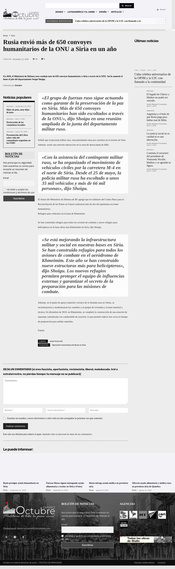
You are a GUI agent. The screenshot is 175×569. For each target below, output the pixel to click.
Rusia (5, 35)
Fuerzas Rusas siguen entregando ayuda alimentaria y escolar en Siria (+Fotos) (65, 486)
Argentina (150, 107)
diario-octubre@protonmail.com (33, 531)
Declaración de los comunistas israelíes (15, 123)
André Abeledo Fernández (157, 100)
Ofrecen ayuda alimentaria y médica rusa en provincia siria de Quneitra (150, 486)
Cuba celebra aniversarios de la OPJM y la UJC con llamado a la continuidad (151, 76)
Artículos (9, 106)
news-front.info (56, 341)
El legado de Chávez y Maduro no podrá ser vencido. (157, 94)
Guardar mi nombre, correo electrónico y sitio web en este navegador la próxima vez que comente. (55, 418)
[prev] (158, 21)
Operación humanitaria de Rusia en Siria (69, 345)
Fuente (41, 330)
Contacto (162, 566)
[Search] (126, 5)
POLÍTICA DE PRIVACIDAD (50, 566)
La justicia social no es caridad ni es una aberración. (157, 131)
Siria (13, 35)
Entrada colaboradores (144, 566)
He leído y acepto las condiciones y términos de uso (18, 191)
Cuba (136, 70)
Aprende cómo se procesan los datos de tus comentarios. (67, 434)
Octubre (18, 85)
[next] (163, 21)
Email (6, 177)
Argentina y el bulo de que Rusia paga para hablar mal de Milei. (159, 112)
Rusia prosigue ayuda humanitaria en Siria (16, 484)
